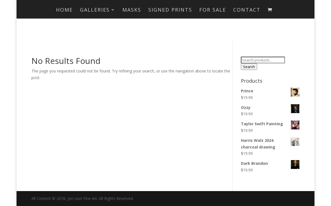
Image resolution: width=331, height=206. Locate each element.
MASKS (131, 10)
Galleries (95, 10)
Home (64, 10)
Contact (246, 10)
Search (249, 66)
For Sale (212, 10)
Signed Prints (170, 10)
